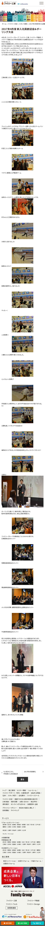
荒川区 (32, 824)
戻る (22, 779)
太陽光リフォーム (9, 863)
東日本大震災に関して (26, 808)
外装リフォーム (36, 861)
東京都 (4, 824)
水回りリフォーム (23, 861)
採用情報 (6, 810)
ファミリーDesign (33, 904)
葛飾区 (14, 824)
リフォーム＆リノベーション (10, 822)
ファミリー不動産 (33, 900)
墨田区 (4, 826)
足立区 (9, 824)
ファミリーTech (11, 904)
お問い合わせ (24, 801)
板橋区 (24, 824)
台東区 (24, 826)
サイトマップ (15, 810)
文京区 (14, 826)
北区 (28, 824)
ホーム (4, 24)
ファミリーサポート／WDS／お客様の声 (16, 793)
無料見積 (8, 923)
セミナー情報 (21, 790)
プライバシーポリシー (10, 808)
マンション (11, 833)
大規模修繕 (6, 838)
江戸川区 (37, 824)
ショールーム (32, 790)
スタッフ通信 (23, 24)
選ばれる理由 (35, 793)
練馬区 (19, 824)
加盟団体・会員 (32, 804)
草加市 (14, 830)
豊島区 (19, 826)
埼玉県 (4, 830)
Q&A (4, 795)
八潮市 (9, 830)
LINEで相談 (22, 923)
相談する (37, 923)
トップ (4, 790)
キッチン (5, 833)
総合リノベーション (9, 861)
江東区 (9, 826)
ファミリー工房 (11, 900)
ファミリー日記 (12, 24)
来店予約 (34, 801)
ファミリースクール (33, 795)
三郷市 (19, 830)
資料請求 (6, 804)
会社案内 (22, 795)
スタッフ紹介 (12, 795)
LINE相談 (6, 801)
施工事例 (12, 790)
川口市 (24, 830)
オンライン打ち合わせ (18, 804)
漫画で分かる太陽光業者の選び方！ (26, 799)
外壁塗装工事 (6, 840)
